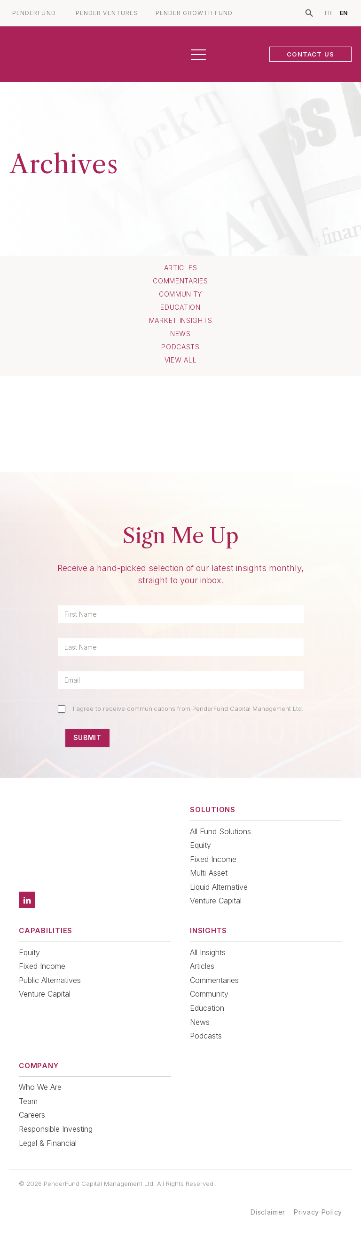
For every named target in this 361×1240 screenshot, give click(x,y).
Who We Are (40, 1087)
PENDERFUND (34, 13)
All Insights (208, 952)
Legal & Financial (48, 1143)
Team (28, 1101)
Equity (200, 845)
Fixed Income (213, 859)
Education (180, 307)
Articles (180, 268)
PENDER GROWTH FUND (194, 13)
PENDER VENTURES (107, 13)
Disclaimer (268, 1212)
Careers (32, 1114)
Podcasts (180, 347)
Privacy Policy (318, 1212)
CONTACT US (310, 54)
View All (181, 360)
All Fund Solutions (220, 831)
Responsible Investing (56, 1129)
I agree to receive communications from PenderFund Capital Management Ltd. (188, 708)
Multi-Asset (209, 873)
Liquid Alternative (219, 887)
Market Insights (180, 320)
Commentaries (180, 281)
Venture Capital (216, 900)
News (180, 334)
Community (180, 294)
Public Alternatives (50, 980)
